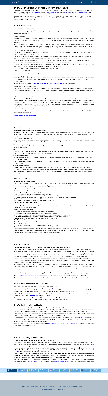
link (82, 317)
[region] (54, 120)
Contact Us (74, 386)
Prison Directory (40, 2)
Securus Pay (43, 83)
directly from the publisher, (69, 323)
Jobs (69, 386)
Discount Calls (57, 2)
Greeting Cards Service (54, 288)
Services (65, 386)
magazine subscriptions (52, 12)
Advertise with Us (61, 389)
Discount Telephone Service (61, 361)
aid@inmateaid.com (25, 19)
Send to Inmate (78, 2)
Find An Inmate (28, 2)
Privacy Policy (52, 389)
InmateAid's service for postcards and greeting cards (31, 276)
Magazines (67, 2)
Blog (49, 2)
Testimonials (81, 386)
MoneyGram (36, 83)
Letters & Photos (34, 386)
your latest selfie (34, 295)
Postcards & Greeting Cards (49, 386)
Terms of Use (45, 389)
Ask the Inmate (25, 386)
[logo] (15, 5)
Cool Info (59, 386)
